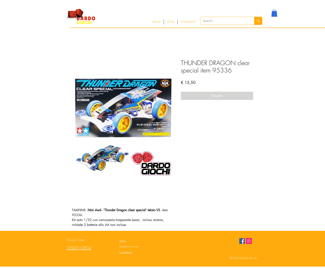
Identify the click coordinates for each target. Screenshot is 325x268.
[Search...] (224, 21)
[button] (274, 13)
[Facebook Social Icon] (242, 241)
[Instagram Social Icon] (249, 241)
